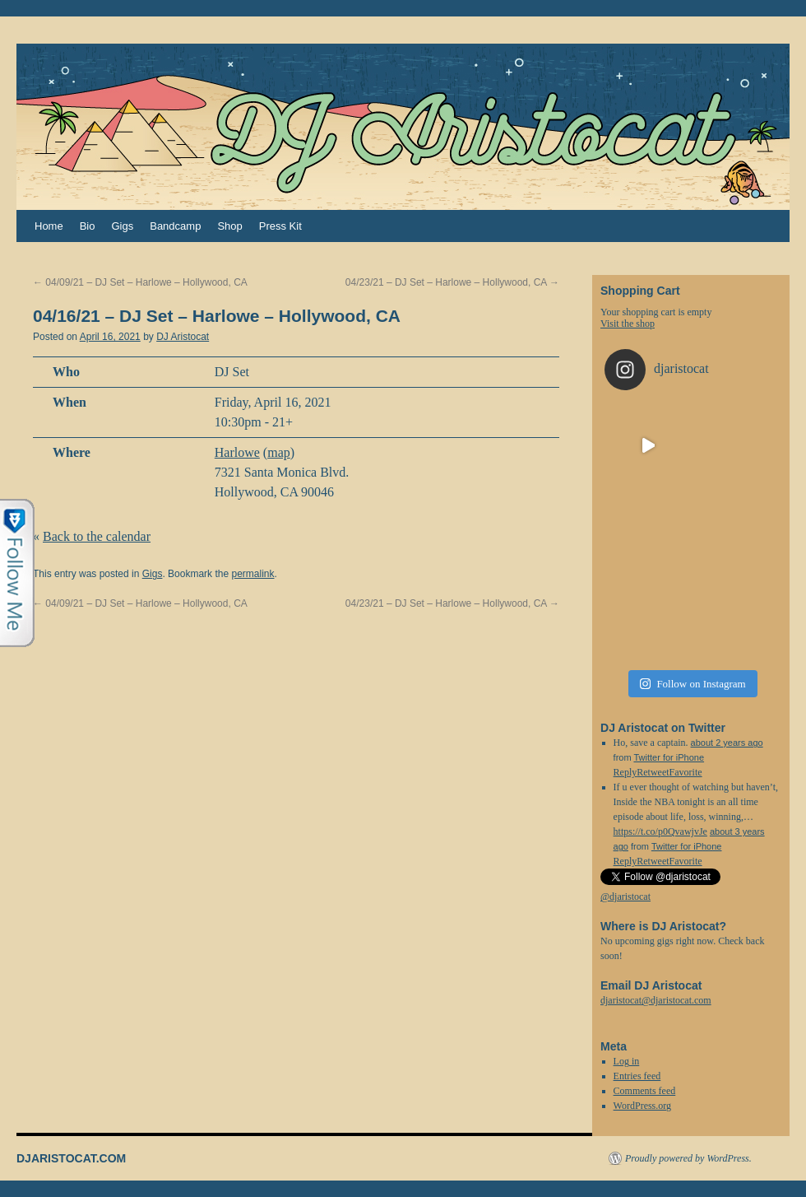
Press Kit (280, 226)
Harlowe (237, 452)
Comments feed (645, 1091)
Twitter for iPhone (668, 757)
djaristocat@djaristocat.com (655, 1000)
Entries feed (637, 1076)
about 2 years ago (727, 743)
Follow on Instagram (692, 684)
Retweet (653, 861)
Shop (229, 226)
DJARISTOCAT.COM (71, 1158)
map (278, 452)
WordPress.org (642, 1105)
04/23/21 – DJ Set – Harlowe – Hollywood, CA (452, 282)
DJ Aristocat (182, 336)
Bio (87, 226)
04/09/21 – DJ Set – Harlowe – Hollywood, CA (140, 282)
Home (49, 226)
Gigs (122, 226)
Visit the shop (627, 323)
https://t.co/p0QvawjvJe (660, 831)
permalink (252, 574)
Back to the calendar (97, 536)
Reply (625, 861)
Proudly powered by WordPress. (688, 1158)
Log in (627, 1061)
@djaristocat (625, 896)
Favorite (685, 861)
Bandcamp (175, 226)
